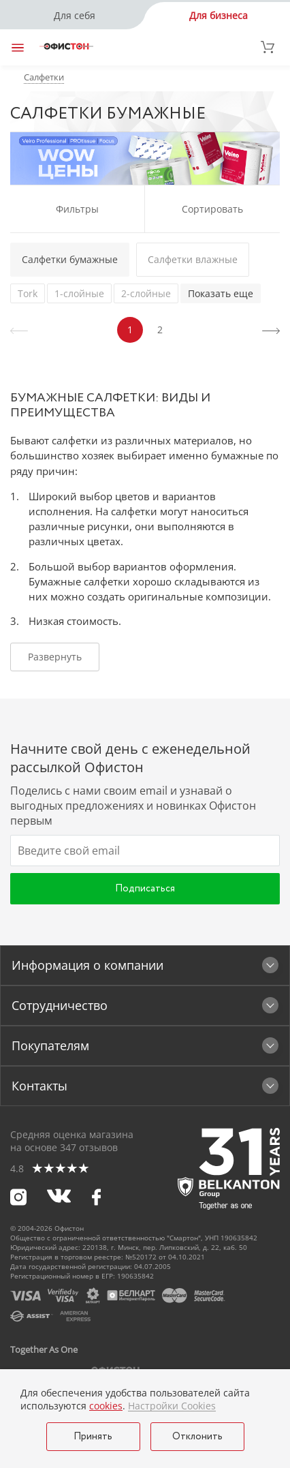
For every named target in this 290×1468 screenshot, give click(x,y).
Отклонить (197, 1436)
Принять (93, 1436)
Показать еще (220, 293)
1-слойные (79, 293)
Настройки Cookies (172, 1406)
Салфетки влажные (193, 259)
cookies (106, 1405)
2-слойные (146, 293)
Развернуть (55, 656)
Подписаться (145, 889)
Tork (27, 293)
